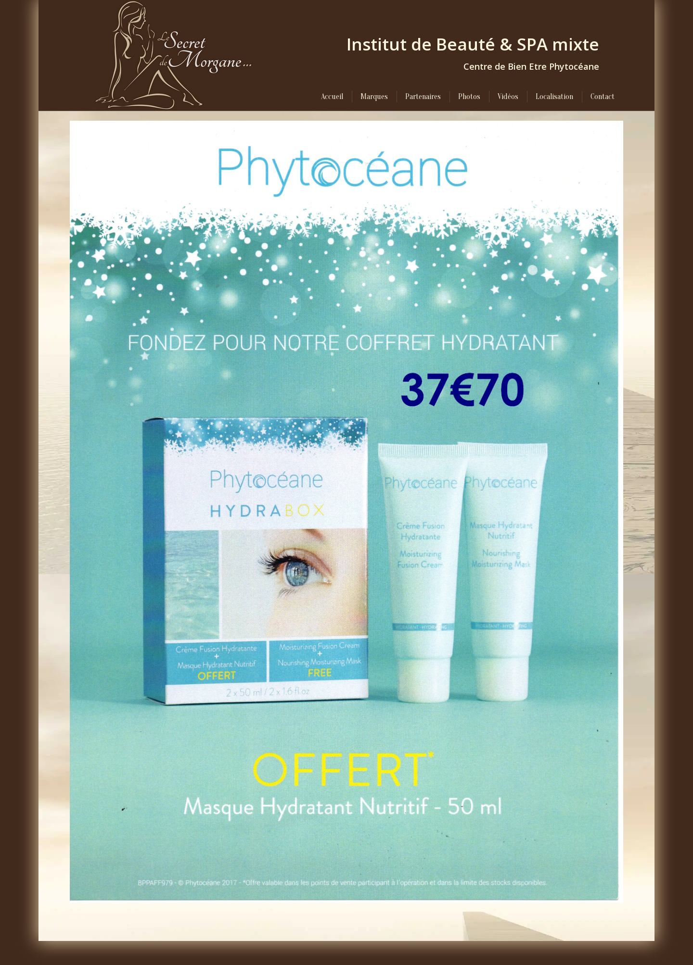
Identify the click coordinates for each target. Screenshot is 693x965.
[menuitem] (332, 96)
